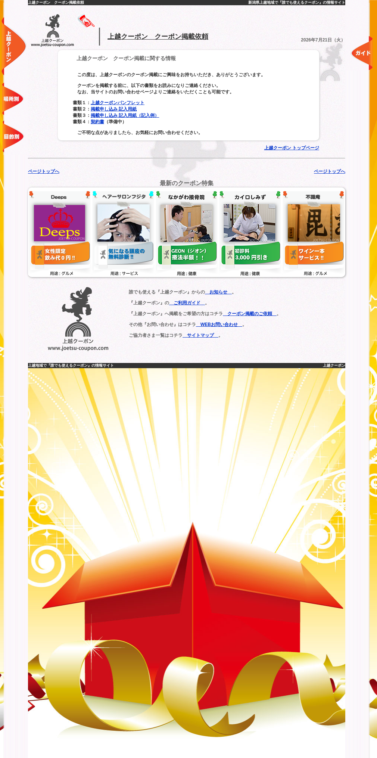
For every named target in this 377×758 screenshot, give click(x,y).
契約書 (97, 121)
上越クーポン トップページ (291, 147)
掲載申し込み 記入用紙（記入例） (125, 115)
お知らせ (218, 292)
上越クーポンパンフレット (117, 102)
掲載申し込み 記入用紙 (114, 109)
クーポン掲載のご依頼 (250, 313)
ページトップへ (43, 171)
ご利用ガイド (187, 302)
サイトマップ (200, 335)
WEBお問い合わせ (219, 324)
